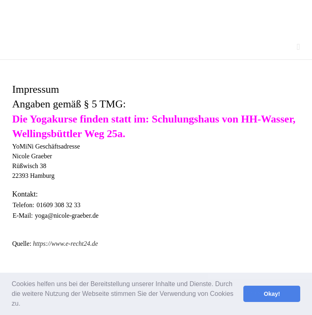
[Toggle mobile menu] (298, 47)
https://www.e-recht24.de (65, 243)
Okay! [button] (272, 294)
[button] (23, 304)
